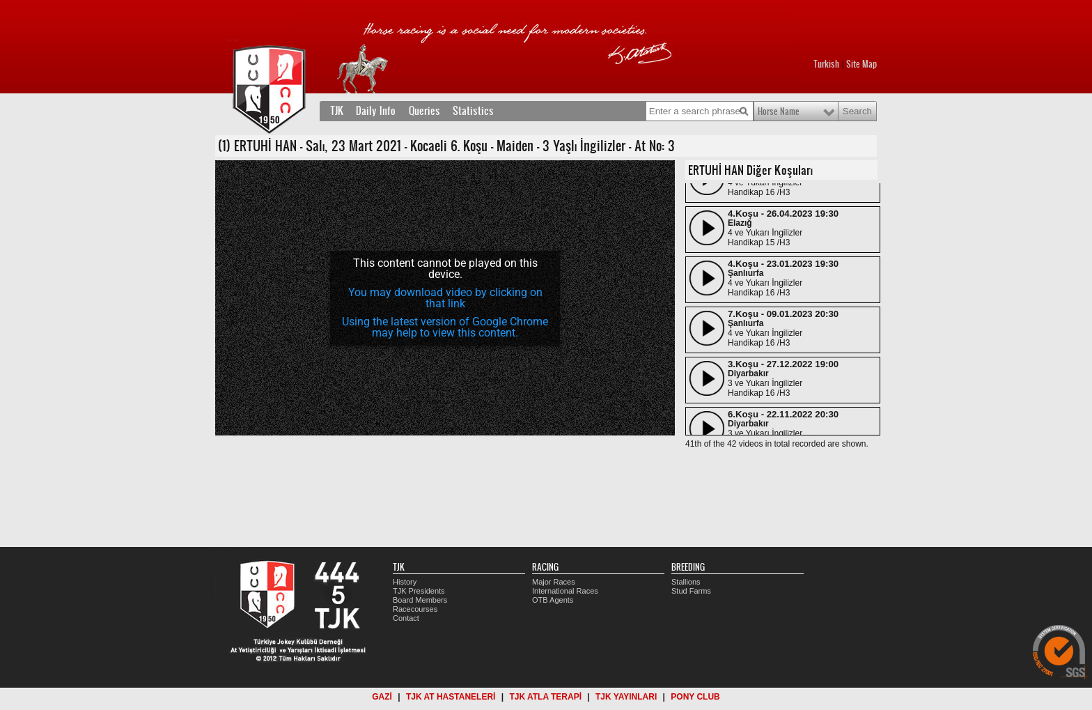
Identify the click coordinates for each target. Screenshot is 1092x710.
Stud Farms (691, 591)
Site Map (861, 64)
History (404, 582)
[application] (445, 297)
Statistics (473, 110)
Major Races (553, 582)
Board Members (420, 600)
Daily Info (376, 110)
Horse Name (779, 111)
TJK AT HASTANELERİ (450, 697)
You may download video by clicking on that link (445, 298)
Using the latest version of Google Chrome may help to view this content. (445, 327)
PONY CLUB (695, 697)
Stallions (686, 582)
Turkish (826, 64)
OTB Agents (552, 600)
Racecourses (415, 609)
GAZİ (382, 697)
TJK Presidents (419, 591)
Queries (424, 110)
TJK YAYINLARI (626, 697)
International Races (565, 591)
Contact (406, 618)
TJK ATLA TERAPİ (545, 697)
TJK (336, 110)
